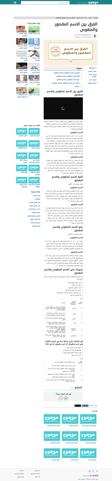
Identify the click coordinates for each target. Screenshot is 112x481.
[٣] (69, 201)
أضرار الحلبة (36, 195)
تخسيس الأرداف (35, 223)
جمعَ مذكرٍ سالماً (74, 241)
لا (60, 398)
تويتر (80, 406)
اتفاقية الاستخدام (19, 474)
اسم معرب (77, 136)
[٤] (68, 201)
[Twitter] (93, 471)
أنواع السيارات (36, 226)
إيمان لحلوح (77, 35)
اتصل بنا (22, 470)
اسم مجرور (62, 313)
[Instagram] (89, 471)
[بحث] (67, 2)
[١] (69, 153)
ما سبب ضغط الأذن (34, 209)
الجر (56, 141)
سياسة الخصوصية (35, 474)
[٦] (70, 223)
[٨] (45, 248)
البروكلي (37, 199)
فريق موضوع (20, 477)
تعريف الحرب (92, 79)
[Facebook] (97, 471)
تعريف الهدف (92, 71)
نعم (66, 398)
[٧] (46, 248)
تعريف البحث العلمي (92, 75)
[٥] (71, 223)
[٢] (68, 153)
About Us (37, 477)
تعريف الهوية (92, 83)
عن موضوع (37, 470)
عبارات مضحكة (36, 212)
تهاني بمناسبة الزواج (33, 216)
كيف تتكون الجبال (34, 206)
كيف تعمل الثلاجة (34, 202)
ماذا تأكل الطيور (35, 219)
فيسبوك (86, 406)
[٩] (55, 265)
